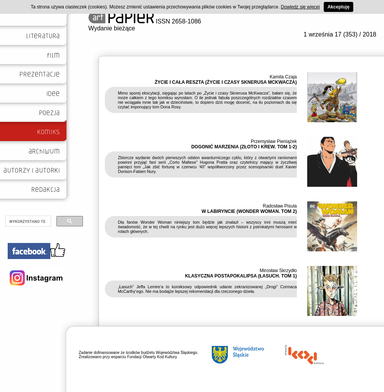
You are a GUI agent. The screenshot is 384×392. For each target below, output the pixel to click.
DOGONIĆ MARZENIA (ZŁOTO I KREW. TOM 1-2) (244, 146)
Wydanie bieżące (111, 28)
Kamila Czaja (283, 77)
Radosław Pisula (280, 206)
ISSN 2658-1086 (144, 21)
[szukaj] (27, 221)
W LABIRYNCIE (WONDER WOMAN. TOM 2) (249, 211)
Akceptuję (338, 7)
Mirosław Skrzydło (278, 270)
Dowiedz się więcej (300, 7)
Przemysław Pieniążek (274, 141)
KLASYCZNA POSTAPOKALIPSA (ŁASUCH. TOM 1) (241, 276)
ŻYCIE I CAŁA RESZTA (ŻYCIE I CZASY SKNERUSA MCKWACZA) (226, 82)
